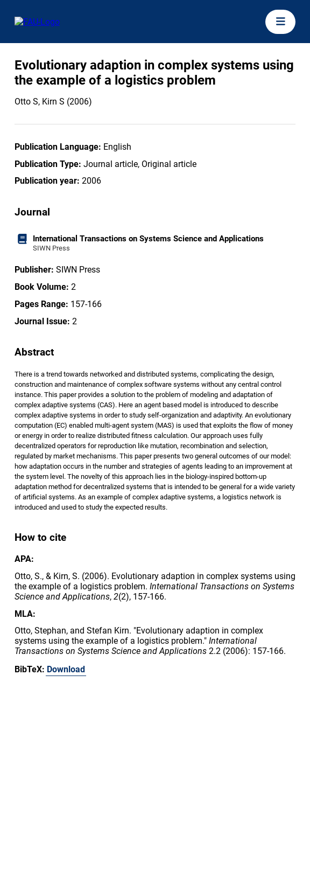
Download (66, 669)
